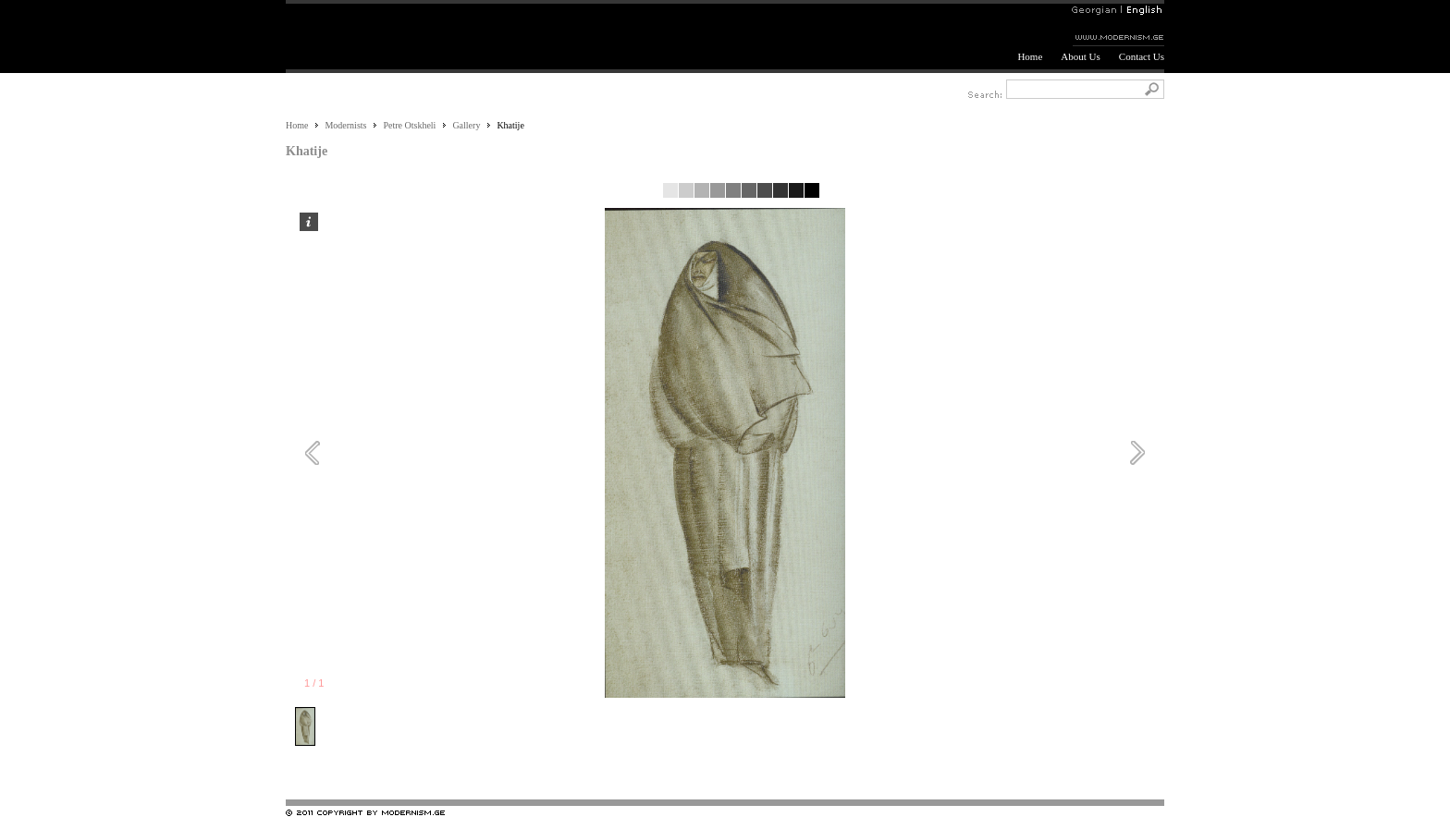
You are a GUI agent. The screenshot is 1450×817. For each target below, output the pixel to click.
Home (1029, 56)
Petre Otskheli (409, 125)
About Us (1080, 56)
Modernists (345, 125)
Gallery (466, 125)
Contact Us (1141, 56)
